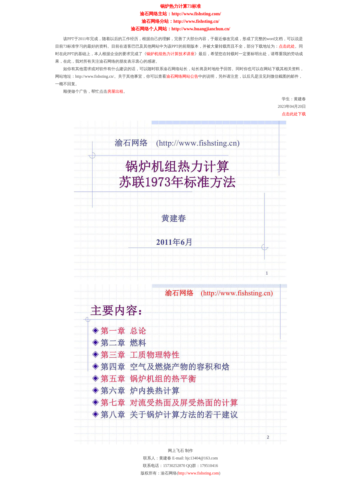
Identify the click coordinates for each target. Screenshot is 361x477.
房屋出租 (115, 91)
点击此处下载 (294, 114)
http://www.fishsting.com (198, 473)
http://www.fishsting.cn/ (196, 21)
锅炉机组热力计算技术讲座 (170, 54)
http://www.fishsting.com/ (196, 13)
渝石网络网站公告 (182, 76)
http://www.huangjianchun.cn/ (200, 28)
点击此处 (287, 46)
